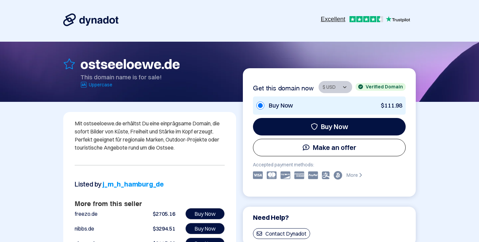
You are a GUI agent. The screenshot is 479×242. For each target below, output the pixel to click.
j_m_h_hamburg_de (133, 184)
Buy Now (329, 126)
